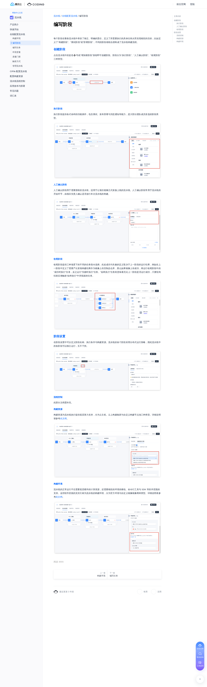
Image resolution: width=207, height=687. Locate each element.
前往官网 (181, 4)
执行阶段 (58, 108)
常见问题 (14, 91)
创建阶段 (59, 49)
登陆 (192, 4)
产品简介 (14, 24)
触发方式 (17, 61)
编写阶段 (17, 43)
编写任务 (17, 47)
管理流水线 (18, 66)
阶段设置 (59, 336)
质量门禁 (17, 57)
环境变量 (17, 52)
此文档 (63, 418)
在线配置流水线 (69, 16)
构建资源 (58, 409)
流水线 (57, 16)
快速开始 (14, 29)
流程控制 (58, 397)
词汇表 (13, 95)
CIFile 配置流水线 (18, 71)
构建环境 (17, 38)
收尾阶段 (58, 259)
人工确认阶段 (60, 184)
